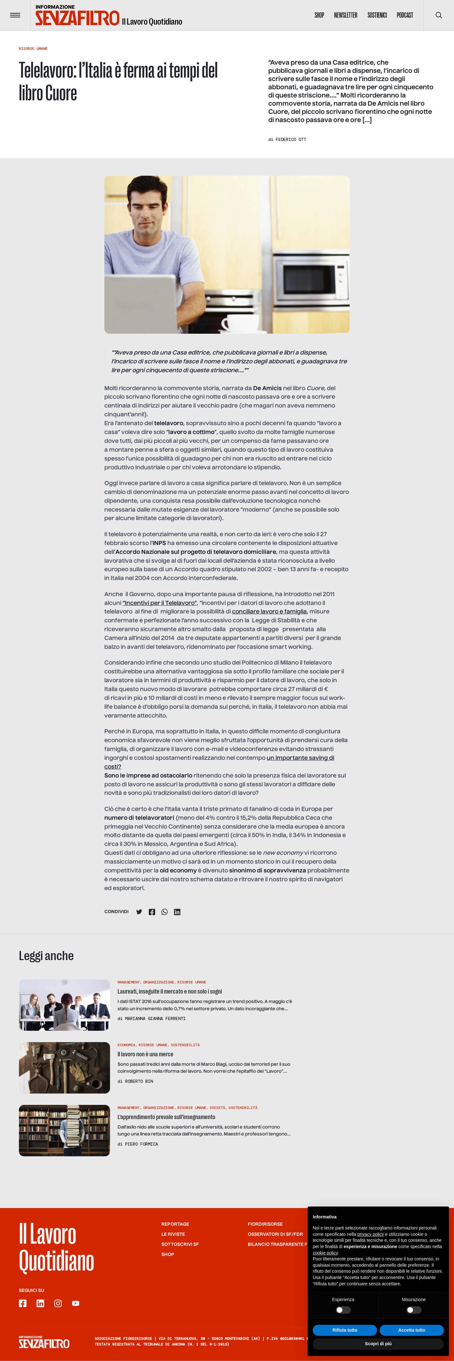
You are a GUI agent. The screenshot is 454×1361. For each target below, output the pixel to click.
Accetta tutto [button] (411, 1335)
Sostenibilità (185, 1044)
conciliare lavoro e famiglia (269, 612)
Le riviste (173, 1234)
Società (217, 1107)
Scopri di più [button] (378, 1349)
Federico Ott (291, 139)
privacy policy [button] (371, 1239)
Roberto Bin (139, 1081)
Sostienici (377, 15)
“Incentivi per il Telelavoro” (160, 603)
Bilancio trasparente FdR (281, 1244)
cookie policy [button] (325, 1258)
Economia (126, 1044)
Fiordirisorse (265, 1224)
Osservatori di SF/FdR (275, 1234)
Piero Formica (141, 1144)
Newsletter (346, 15)
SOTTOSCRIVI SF (180, 1244)
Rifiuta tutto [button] (345, 1335)
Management (129, 982)
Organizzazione (158, 982)
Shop (319, 15)
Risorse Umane (33, 48)
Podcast (405, 15)
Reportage (175, 1224)
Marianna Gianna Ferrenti (155, 1018)
